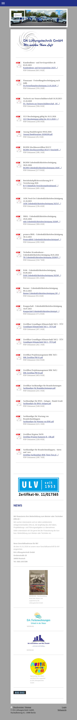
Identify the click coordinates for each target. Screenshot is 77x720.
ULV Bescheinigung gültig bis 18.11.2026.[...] (40, 119)
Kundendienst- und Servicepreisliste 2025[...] (40, 68)
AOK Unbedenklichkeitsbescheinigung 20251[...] (42, 204)
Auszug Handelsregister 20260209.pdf (38, 134)
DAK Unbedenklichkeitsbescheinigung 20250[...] (42, 275)
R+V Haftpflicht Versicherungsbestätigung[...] (40, 186)
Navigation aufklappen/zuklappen (38, 3)
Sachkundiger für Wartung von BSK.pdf (38, 422)
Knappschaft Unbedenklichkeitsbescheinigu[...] (41, 311)
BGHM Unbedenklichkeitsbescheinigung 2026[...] (42, 168)
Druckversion (17, 707)
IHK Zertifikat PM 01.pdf (33, 357)
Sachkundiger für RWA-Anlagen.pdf (37, 403)
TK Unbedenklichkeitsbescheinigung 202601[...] (41, 257)
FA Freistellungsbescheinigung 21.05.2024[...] (40, 86)
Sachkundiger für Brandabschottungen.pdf (39, 388)
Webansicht (62, 710)
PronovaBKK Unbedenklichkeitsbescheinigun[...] (42, 239)
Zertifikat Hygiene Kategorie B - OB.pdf (38, 437)
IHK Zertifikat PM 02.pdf (33, 373)
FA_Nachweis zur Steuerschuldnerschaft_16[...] (41, 104)
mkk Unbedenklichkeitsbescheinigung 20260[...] (41, 222)
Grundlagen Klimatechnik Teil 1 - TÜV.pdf (39, 327)
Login (64, 707)
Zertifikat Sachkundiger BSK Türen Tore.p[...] (40, 455)
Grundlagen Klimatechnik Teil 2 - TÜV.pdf (39, 342)
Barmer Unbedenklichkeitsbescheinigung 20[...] (41, 293)
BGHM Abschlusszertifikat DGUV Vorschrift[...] (42, 150)
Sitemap (28, 707)
